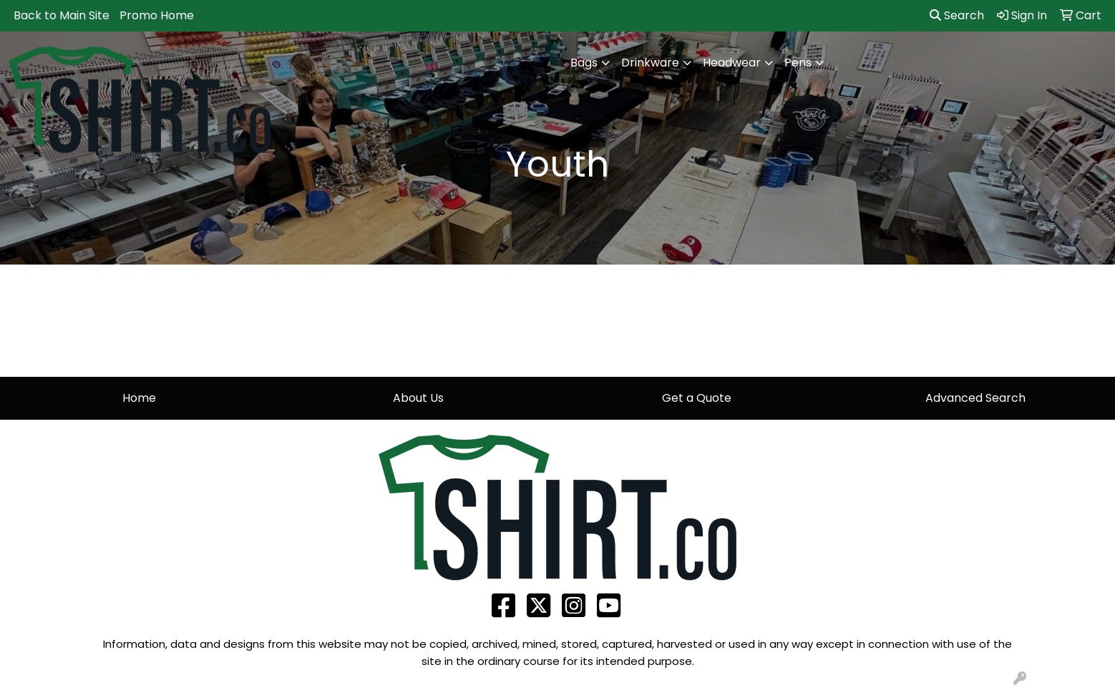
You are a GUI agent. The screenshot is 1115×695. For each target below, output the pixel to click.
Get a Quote (696, 398)
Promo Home (157, 15)
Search (957, 15)
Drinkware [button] (650, 62)
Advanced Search (975, 398)
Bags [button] (584, 62)
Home (139, 398)
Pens (798, 62)
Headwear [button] (732, 62)
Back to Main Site (61, 15)
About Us (418, 398)
